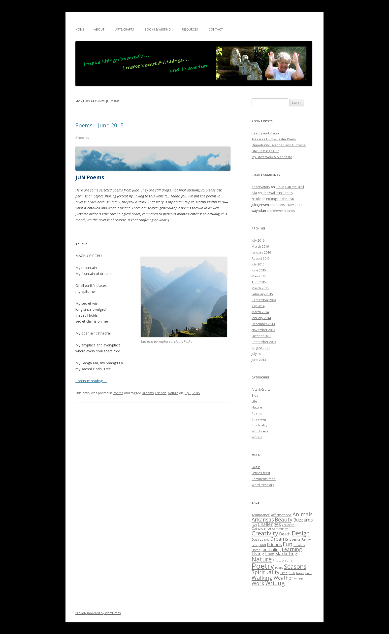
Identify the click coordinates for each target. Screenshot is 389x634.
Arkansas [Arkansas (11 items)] (263, 519)
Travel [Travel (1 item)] (300, 573)
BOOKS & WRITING (158, 29)
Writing (257, 437)
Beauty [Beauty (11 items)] (283, 519)
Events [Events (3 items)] (294, 539)
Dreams (148, 393)
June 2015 (259, 270)
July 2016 (258, 240)
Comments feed (264, 479)
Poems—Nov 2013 (288, 204)
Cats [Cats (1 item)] (254, 525)
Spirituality (259, 425)
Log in (256, 467)
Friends (160, 393)
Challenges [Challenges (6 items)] (269, 524)
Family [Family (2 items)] (306, 539)
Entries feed (261, 473)
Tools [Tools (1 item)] (292, 573)
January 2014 (261, 318)
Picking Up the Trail (290, 187)
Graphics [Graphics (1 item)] (299, 545)
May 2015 (259, 276)
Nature (173, 393)
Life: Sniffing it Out (265, 151)
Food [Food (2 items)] (262, 545)
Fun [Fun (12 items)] (287, 544)
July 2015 (258, 264)
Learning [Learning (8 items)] (292, 549)
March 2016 (260, 246)
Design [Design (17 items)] (301, 533)
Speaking (259, 419)
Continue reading (91, 380)
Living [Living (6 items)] (258, 554)
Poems (118, 393)
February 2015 (262, 294)
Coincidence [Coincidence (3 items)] (261, 528)
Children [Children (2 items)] (288, 524)
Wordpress (260, 431)
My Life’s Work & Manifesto (272, 157)
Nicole (256, 198)
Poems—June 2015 (99, 125)
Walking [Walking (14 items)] (262, 577)
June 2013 (259, 359)
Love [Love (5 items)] (269, 554)
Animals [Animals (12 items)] (302, 514)
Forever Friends (283, 210)
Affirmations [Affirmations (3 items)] (281, 514)
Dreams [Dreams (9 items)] (279, 538)
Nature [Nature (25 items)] (262, 559)
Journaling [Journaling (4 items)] (271, 549)
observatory (261, 187)
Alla (254, 192)
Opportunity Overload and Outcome (279, 145)
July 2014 (258, 306)
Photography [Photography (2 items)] (282, 560)
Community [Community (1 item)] (280, 528)
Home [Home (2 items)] (256, 550)
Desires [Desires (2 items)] (257, 539)
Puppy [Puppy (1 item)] (279, 567)
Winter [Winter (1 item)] (298, 578)
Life (254, 401)
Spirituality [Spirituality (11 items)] (265, 572)
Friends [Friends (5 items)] (274, 544)
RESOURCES (190, 29)
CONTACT (216, 29)
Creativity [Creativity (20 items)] (265, 533)
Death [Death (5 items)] (285, 534)
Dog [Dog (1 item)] (266, 539)
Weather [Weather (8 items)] (283, 577)
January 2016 (261, 252)
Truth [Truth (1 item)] (308, 573)
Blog (255, 395)
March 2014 (260, 312)
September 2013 (264, 341)
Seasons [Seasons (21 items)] (295, 566)
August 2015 (261, 258)
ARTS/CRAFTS (124, 29)
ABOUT (99, 29)
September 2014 (264, 300)
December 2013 (263, 324)
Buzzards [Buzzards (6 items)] (303, 520)
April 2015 (259, 282)
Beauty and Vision (265, 133)
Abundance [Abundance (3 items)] (261, 514)
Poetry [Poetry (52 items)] (263, 566)
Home (79, 29)
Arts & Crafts (261, 389)
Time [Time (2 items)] (284, 573)
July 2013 (258, 353)
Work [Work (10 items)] (258, 583)
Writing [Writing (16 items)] (275, 583)
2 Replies (82, 137)
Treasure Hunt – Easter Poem (274, 139)
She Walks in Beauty (277, 192)
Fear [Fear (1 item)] (255, 545)
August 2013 (261, 347)
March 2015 (260, 288)
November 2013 (263, 330)
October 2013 (261, 336)
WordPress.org (263, 485)
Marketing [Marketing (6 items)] (286, 554)
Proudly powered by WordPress (98, 613)
